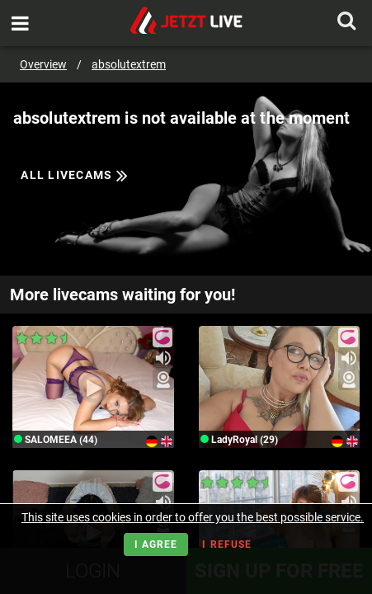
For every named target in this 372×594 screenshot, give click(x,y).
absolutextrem (129, 64)
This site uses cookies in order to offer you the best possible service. (192, 517)
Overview (43, 64)
